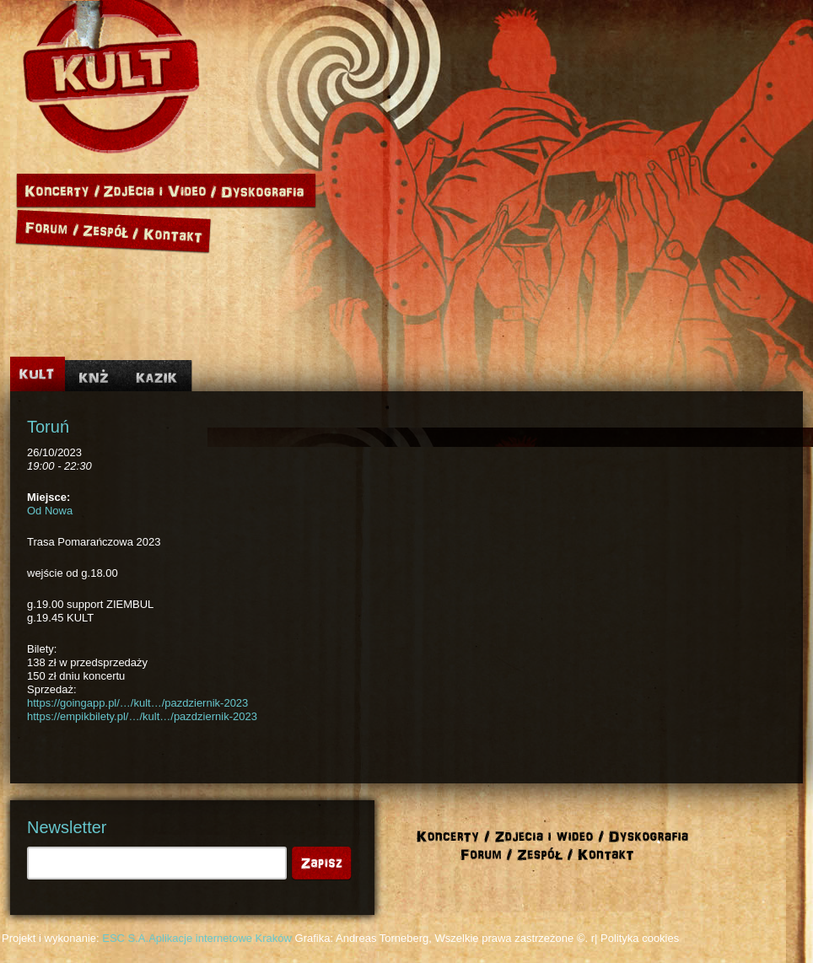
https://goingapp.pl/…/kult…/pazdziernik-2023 (137, 703)
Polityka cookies (639, 938)
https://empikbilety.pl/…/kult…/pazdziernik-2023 (142, 716)
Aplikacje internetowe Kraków (220, 938)
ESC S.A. (125, 938)
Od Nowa (50, 510)
